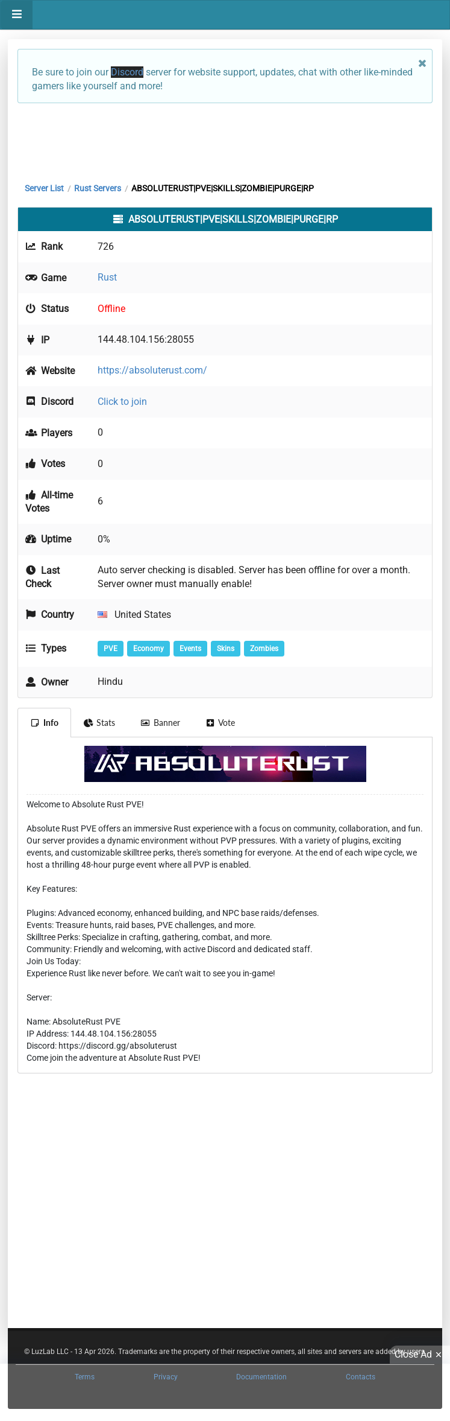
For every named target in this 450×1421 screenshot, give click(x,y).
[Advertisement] (225, 140)
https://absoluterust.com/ (152, 370)
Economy (148, 648)
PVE (110, 648)
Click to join (122, 401)
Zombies (264, 648)
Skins (225, 648)
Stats (100, 722)
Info (44, 722)
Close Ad (420, 1354)
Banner (160, 722)
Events (190, 648)
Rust (107, 277)
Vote (220, 722)
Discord (127, 72)
